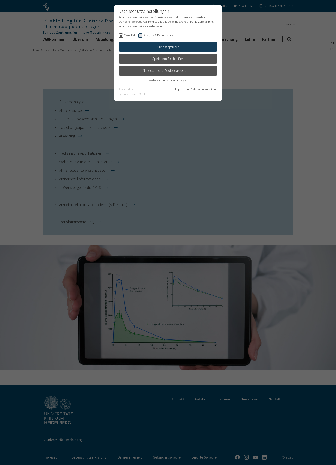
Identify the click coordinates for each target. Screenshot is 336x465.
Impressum (182, 89)
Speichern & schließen (168, 58)
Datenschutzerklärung (204, 89)
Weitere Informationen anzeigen (168, 80)
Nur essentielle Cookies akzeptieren (168, 70)
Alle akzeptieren (168, 47)
